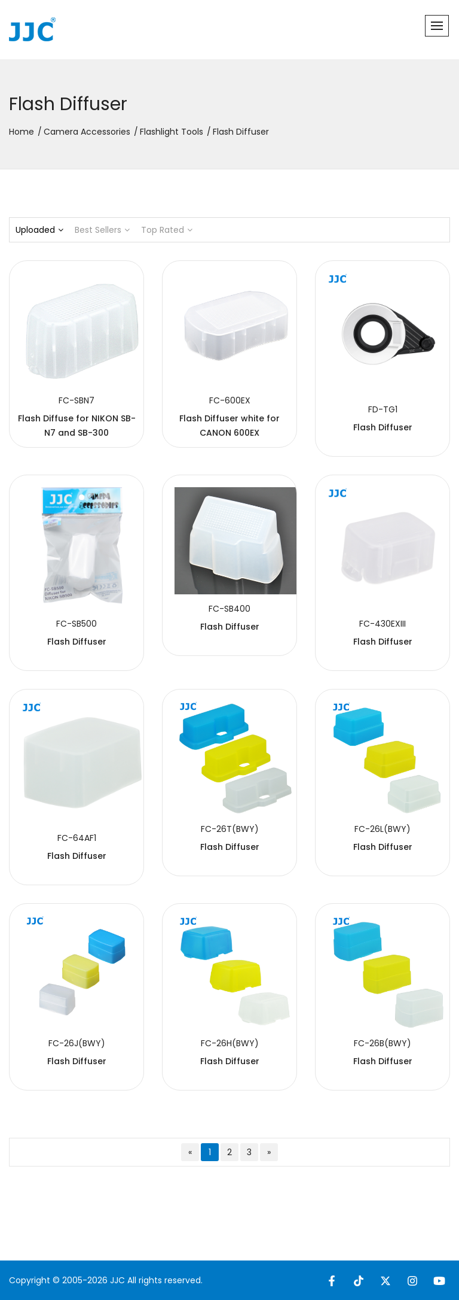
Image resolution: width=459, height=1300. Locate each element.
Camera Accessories (87, 132)
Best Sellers (102, 230)
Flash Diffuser (382, 427)
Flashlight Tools (171, 132)
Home (21, 132)
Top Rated (166, 230)
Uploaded (39, 230)
